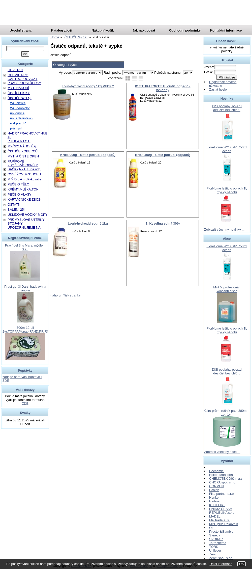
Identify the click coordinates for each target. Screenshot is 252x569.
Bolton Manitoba (221, 475)
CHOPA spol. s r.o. (222, 482)
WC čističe (17, 103)
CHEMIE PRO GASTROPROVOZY (22, 77)
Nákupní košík (102, 30)
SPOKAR (216, 539)
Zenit (212, 554)
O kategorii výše (65, 65)
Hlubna (214, 501)
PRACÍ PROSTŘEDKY (24, 83)
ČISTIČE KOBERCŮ (23, 151)
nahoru (55, 295)
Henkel (214, 497)
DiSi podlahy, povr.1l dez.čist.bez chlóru (227, 108)
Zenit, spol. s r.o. (221, 558)
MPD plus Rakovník (223, 524)
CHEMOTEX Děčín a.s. (226, 478)
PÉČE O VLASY (20, 194)
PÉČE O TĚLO (18, 184)
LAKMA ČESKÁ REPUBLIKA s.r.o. (222, 510)
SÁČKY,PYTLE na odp (24, 169)
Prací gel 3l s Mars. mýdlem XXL (25, 247)
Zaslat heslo (218, 89)
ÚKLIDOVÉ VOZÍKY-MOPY (27, 214)
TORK (213, 547)
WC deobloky (19, 108)
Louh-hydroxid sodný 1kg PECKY (88, 86)
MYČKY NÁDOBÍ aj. (22, 146)
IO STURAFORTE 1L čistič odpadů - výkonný (162, 88)
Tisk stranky (72, 295)
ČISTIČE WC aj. (20, 98)
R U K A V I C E (19, 141)
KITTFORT (217, 505)
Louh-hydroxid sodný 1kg (88, 223)
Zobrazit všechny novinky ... (224, 229)
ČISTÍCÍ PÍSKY (19, 93)
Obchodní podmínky (185, 30)
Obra (212, 528)
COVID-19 (15, 70)
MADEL (214, 516)
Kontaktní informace (226, 30)
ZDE (25, 403)
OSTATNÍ (14, 204)
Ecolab (214, 490)
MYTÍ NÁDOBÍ (18, 88)
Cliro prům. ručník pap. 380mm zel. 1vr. (226, 412)
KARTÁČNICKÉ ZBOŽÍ (24, 199)
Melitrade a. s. (219, 520)
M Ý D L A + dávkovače (24, 179)
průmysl (16, 128)
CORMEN (216, 486)
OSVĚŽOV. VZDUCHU (24, 174)
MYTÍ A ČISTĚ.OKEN (23, 156)
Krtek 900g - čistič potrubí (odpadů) (87, 155)
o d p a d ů (18, 123)
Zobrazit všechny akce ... (222, 452)
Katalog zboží (61, 30)
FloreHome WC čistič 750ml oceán (226, 149)
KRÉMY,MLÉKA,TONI (24, 189)
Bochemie (216, 471)
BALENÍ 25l (16, 209)
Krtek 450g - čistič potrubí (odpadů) (162, 155)
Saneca (214, 535)
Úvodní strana (21, 30)
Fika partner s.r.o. (222, 494)
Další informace (220, 564)
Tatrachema (217, 543)
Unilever (215, 550)
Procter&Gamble (221, 531)
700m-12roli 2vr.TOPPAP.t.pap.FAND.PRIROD (27, 329)
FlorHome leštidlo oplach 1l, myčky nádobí (227, 190)
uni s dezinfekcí (21, 118)
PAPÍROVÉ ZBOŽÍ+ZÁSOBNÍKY (23, 163)
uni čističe (17, 113)
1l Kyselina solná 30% (163, 223)
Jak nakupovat (143, 30)
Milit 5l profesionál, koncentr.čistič (226, 289)
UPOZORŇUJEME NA (24, 227)
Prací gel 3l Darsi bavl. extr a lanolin (25, 288)
